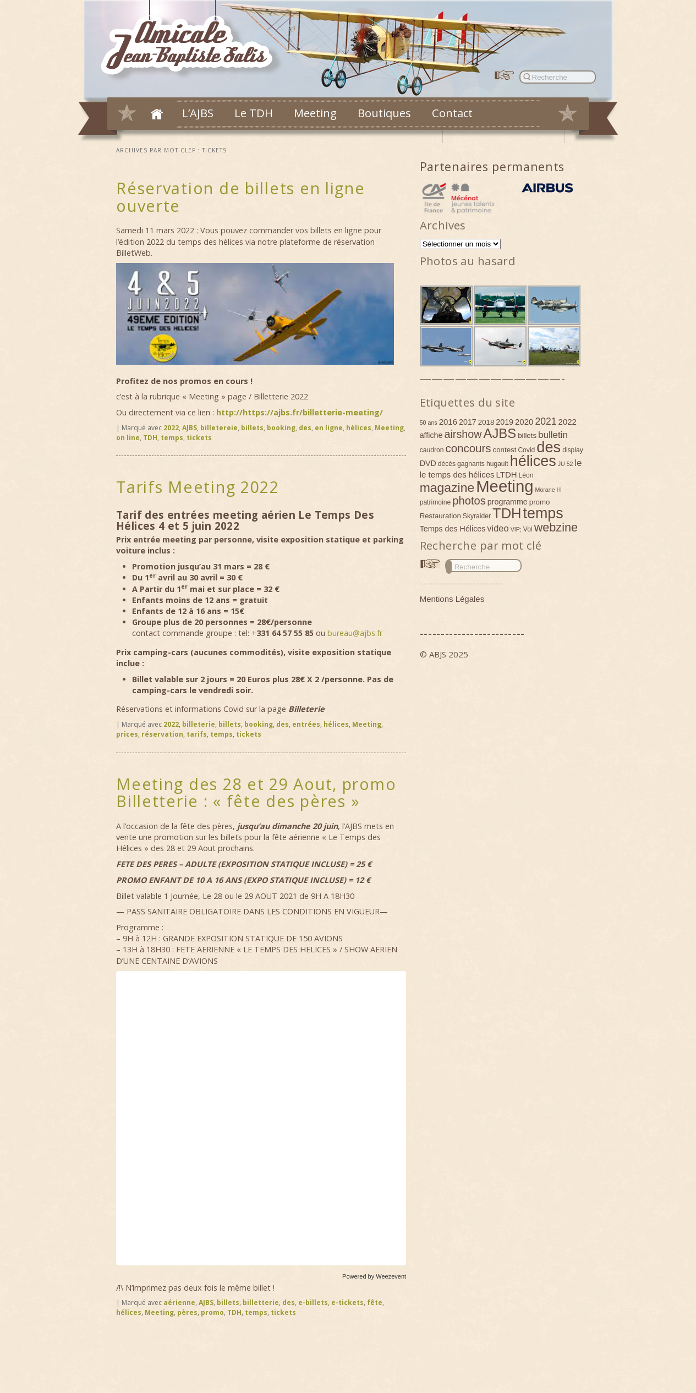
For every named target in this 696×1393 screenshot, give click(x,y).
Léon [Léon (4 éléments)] (526, 475)
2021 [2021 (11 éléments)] (545, 421)
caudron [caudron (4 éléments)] (432, 450)
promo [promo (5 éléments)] (539, 502)
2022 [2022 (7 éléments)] (567, 421)
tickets (199, 437)
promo (212, 1312)
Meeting (315, 112)
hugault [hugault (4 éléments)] (497, 464)
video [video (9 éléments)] (497, 528)
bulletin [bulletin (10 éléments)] (553, 435)
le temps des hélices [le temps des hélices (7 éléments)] (457, 474)
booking (281, 427)
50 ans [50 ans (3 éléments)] (428, 422)
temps (172, 437)
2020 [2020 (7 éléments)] (524, 421)
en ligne (329, 427)
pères (187, 1312)
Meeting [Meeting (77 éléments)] (504, 486)
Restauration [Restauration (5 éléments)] (440, 516)
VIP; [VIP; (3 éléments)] (516, 529)
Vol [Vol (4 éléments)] (528, 529)
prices (127, 734)
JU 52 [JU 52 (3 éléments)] (565, 463)
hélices (358, 427)
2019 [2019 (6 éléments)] (504, 422)
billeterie (198, 724)
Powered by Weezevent (374, 1276)
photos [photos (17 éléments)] (469, 501)
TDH (150, 437)
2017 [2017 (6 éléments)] (467, 422)
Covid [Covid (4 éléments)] (526, 450)
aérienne (179, 1302)
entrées (306, 724)
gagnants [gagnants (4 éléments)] (471, 464)
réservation (162, 734)
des (305, 427)
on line (128, 437)
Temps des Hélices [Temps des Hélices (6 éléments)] (453, 528)
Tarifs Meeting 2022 (198, 486)
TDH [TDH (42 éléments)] (507, 513)
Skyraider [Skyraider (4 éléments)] (477, 516)
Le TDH (253, 112)
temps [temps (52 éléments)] (543, 513)
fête (374, 1302)
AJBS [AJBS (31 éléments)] (500, 433)
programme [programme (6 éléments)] (507, 501)
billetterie (261, 1302)
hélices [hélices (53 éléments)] (533, 461)
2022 (171, 427)
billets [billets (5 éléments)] (527, 435)
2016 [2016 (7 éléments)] (448, 421)
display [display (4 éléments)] (572, 450)
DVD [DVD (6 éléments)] (428, 463)
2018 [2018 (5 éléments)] (486, 422)
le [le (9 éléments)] (578, 463)
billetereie (219, 427)
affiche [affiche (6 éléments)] (431, 435)
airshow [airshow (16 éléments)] (462, 434)
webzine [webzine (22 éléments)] (556, 527)
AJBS (189, 427)
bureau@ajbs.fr (354, 633)
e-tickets (347, 1302)
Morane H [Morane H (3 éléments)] (548, 489)
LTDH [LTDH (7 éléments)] (506, 474)
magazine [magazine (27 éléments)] (447, 487)
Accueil (157, 113)
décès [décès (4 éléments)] (447, 464)
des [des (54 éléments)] (548, 447)
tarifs (197, 734)
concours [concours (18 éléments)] (468, 448)
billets (252, 427)
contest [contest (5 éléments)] (505, 450)
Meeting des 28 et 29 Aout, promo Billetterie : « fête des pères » (256, 792)
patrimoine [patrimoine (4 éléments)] (435, 502)
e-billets (313, 1302)
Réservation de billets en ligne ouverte (240, 196)
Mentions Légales (452, 599)
